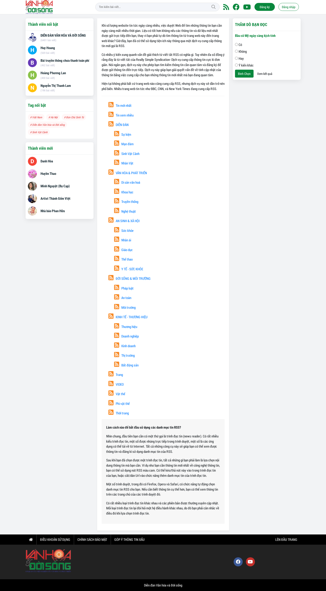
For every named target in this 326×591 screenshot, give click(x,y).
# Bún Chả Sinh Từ (74, 117)
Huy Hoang (48, 48)
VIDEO (116, 384)
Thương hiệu (125, 326)
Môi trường (125, 307)
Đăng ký (265, 7)
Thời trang (118, 413)
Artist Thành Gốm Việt (55, 199)
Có (238, 44)
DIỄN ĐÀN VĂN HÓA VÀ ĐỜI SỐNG (63, 35)
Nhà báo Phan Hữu (53, 211)
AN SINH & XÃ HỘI (124, 220)
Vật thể (116, 394)
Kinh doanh (125, 346)
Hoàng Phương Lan (53, 73)
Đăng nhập (288, 7)
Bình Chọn (244, 73)
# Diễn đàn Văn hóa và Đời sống (47, 124)
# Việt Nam (36, 117)
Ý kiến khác (244, 65)
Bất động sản (126, 365)
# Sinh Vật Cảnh (39, 132)
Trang (115, 374)
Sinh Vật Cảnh (126, 153)
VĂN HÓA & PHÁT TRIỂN (127, 173)
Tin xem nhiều (121, 115)
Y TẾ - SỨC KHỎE (128, 269)
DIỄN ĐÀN (118, 124)
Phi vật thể (119, 403)
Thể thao (123, 259)
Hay (239, 58)
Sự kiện (122, 134)
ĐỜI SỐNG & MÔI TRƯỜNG (129, 278)
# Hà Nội (53, 117)
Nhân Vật (123, 163)
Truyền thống (126, 201)
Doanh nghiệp (126, 336)
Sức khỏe (124, 230)
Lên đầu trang (286, 539)
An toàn (122, 297)
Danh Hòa (47, 161)
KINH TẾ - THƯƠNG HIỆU (128, 317)
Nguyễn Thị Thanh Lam (56, 86)
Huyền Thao (48, 174)
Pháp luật (124, 288)
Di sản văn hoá (127, 182)
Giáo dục (123, 249)
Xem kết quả (264, 73)
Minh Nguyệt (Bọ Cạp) (55, 186)
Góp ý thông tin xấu (129, 539)
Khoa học (123, 192)
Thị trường (124, 355)
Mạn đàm (124, 144)
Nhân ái (122, 240)
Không (241, 51)
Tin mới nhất (120, 105)
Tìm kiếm (213, 7)
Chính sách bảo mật (92, 539)
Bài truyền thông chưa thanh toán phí (65, 61)
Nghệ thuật (125, 211)
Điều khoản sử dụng (55, 539)
